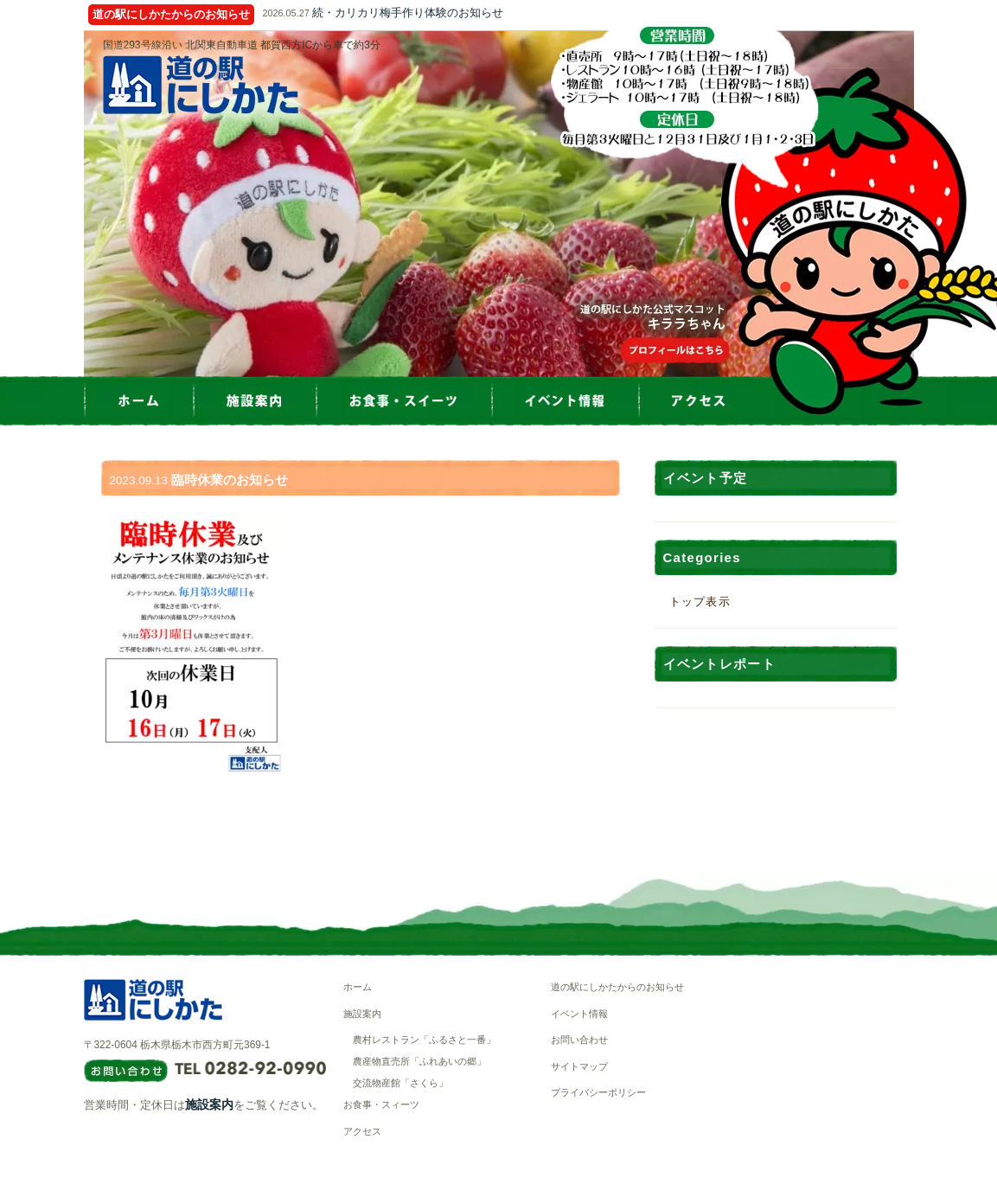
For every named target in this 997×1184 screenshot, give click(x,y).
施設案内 (209, 1104)
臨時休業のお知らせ (229, 479)
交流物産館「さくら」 (400, 1083)
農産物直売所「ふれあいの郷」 (419, 1061)
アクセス (362, 1131)
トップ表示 (700, 601)
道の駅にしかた (200, 84)
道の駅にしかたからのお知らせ (617, 987)
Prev (84, 204)
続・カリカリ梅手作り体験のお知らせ (407, 12)
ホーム (357, 987)
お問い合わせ (579, 1039)
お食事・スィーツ (381, 1104)
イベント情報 (579, 1013)
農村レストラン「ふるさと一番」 (424, 1039)
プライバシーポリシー (598, 1092)
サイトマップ (579, 1066)
